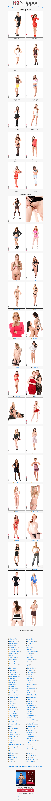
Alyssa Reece (13, 749)
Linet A (11, 703)
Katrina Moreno (14, 662)
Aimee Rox (12, 653)
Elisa (35, 396)
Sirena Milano (13, 664)
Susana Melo (13, 641)
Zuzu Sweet (13, 714)
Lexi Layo (17, 223)
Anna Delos (30, 658)
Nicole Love (30, 716)
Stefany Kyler (31, 701)
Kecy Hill (12, 699)
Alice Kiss (30, 643)
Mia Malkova (31, 641)
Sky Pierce (12, 668)
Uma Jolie (12, 666)
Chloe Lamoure (14, 651)
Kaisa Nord (30, 755)
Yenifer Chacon (32, 724)
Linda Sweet (35, 223)
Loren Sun (12, 732)
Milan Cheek (31, 639)
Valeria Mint (13, 757)
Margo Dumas (35, 598)
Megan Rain (13, 693)
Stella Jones (13, 718)
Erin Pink (30, 645)
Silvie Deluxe (31, 749)
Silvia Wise (12, 684)
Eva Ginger (12, 747)
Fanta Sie (12, 707)
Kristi (10, 730)
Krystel (11, 705)
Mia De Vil (30, 728)
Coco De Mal (17, 425)
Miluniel (29, 653)
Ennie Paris (16, 627)
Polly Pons (12, 680)
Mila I (28, 753)
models (20, 7)
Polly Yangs (12, 709)
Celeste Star (31, 736)
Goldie (11, 738)
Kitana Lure (12, 736)
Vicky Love (12, 658)
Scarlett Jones (13, 674)
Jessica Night (31, 684)
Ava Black (30, 761)
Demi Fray (12, 722)
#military (25, 633)
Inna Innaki (30, 718)
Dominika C (13, 691)
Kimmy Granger (32, 740)
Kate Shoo (30, 670)
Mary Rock (30, 647)
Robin (29, 714)
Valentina (30, 722)
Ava (28, 687)
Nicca (17, 280)
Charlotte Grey (31, 697)
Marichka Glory (32, 651)
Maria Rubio (13, 689)
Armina (29, 703)
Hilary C (29, 734)
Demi (11, 755)
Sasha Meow (35, 367)
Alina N (17, 511)
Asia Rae (12, 670)
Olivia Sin (12, 645)
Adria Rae (30, 691)
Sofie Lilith (12, 701)
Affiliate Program (40, 796)
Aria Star (29, 678)
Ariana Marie (13, 724)
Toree (28, 676)
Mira (10, 759)
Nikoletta (12, 660)
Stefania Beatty (32, 666)
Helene (29, 738)
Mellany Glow (35, 482)
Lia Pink (29, 711)
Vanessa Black (35, 338)
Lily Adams (12, 753)
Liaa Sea (29, 743)
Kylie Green (30, 705)
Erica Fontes (17, 338)
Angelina (30, 709)
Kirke (28, 682)
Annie (29, 649)
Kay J (35, 309)
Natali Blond (17, 309)
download (35, 7)
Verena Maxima (14, 676)
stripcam (43, 7)
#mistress (30, 633)
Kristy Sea (12, 649)
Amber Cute (35, 540)
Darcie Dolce (13, 711)
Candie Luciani (14, 695)
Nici (28, 745)
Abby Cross (30, 672)
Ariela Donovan (32, 759)
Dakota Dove (31, 668)
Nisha (35, 627)
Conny (29, 757)
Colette (11, 740)
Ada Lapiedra (13, 697)
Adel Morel (30, 730)
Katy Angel (12, 716)
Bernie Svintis (13, 734)
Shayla (17, 569)
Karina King (13, 720)
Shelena (17, 540)
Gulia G (29, 674)
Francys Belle (13, 672)
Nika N (29, 699)
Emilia (35, 280)
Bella (17, 598)
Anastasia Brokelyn (15, 745)
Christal (35, 252)
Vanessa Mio (31, 732)
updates (14, 7)
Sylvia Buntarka (32, 695)
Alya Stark (12, 682)
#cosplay (20, 633)
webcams (27, 7)
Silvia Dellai (16, 252)
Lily (28, 664)
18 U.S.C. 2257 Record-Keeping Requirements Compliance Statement (21, 796)
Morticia (11, 687)
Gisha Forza (13, 728)
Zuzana (35, 569)
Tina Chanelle (13, 643)
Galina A (11, 743)
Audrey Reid (13, 647)
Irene (28, 751)
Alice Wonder (31, 689)
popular (7, 7)
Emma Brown (17, 482)
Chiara (11, 761)
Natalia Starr (31, 660)
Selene (29, 747)
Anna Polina (17, 396)
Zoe (10, 751)
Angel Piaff (17, 367)
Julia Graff (12, 639)
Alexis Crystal (31, 726)
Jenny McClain (35, 511)
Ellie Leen (12, 678)
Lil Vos (11, 726)
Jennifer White (31, 720)
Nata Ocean (35, 425)
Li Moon (35, 453)
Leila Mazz (17, 453)
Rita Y (29, 662)
